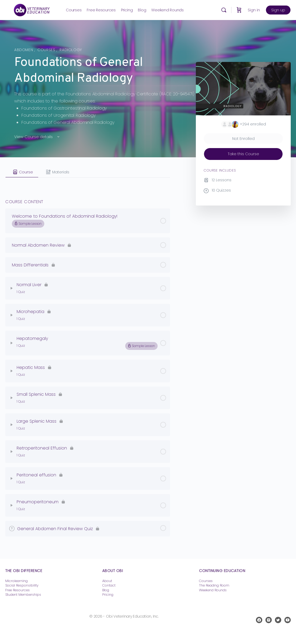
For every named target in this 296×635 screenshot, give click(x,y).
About (107, 580)
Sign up (278, 10)
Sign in (254, 10)
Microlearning (16, 580)
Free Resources (17, 590)
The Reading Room (214, 585)
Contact (108, 585)
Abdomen (24, 49)
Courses (46, 49)
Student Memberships (23, 594)
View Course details (37, 136)
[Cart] (239, 10)
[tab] (21, 172)
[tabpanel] (87, 182)
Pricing (107, 594)
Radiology (71, 49)
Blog (105, 590)
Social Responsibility (21, 585)
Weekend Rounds (213, 590)
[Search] (224, 10)
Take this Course (243, 154)
